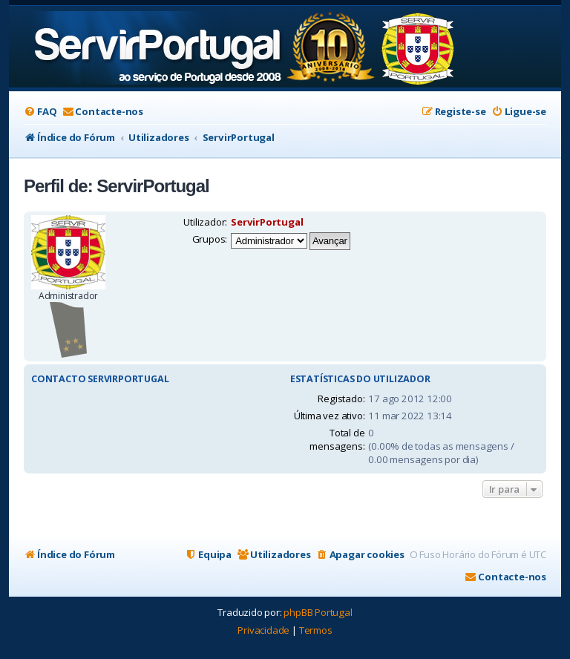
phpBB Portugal (318, 612)
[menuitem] (40, 111)
